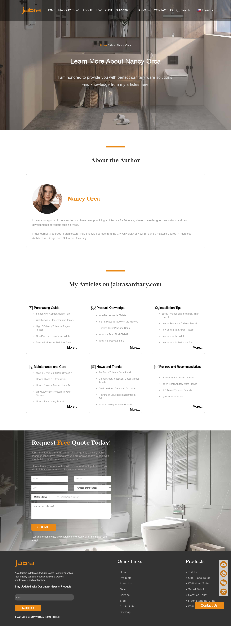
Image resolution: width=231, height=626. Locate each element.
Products (126, 577)
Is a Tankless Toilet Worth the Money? (118, 321)
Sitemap (125, 612)
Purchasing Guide (44, 308)
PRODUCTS (68, 10)
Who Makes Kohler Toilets (112, 315)
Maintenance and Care (47, 367)
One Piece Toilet (199, 577)
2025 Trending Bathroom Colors (115, 404)
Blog (123, 600)
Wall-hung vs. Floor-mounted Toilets (55, 320)
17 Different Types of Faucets (176, 390)
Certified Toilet (197, 595)
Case (123, 589)
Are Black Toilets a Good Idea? (115, 372)
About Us (126, 583)
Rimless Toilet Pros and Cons (114, 328)
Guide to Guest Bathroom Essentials (118, 388)
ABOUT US (92, 10)
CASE (109, 10)
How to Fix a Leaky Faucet (50, 401)
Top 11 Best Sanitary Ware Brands (179, 384)
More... (72, 347)
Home (103, 45)
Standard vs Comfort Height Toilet (53, 313)
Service (125, 595)
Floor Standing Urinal (202, 600)
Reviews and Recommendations (177, 366)
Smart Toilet (196, 589)
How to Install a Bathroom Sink (177, 342)
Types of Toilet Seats (172, 396)
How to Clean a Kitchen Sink (51, 379)
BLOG (144, 10)
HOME (51, 10)
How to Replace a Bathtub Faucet (179, 323)
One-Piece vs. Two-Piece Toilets (53, 336)
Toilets (192, 572)
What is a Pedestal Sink (111, 340)
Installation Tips (167, 308)
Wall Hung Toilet (199, 583)
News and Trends (106, 367)
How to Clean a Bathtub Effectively (54, 372)
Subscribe (28, 607)
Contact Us (127, 606)
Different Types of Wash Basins (177, 377)
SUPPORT (125, 10)
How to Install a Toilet (172, 336)
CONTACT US (163, 10)
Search (183, 10)
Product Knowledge (107, 308)
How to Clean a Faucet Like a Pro (53, 385)
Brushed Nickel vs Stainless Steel (53, 342)
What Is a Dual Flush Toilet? (113, 334)
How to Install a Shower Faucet (177, 329)
